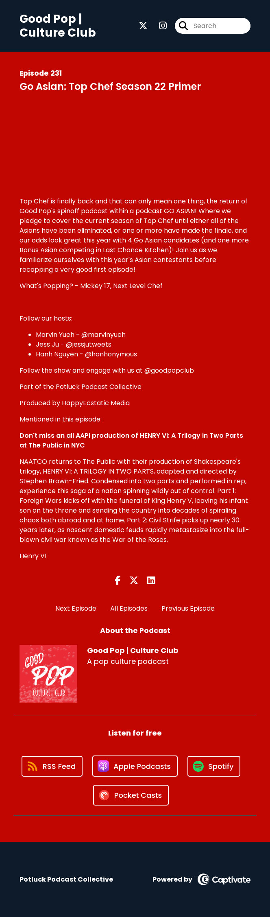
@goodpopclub (169, 370)
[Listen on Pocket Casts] (131, 795)
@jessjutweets (88, 344)
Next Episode (75, 608)
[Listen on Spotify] (213, 766)
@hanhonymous (111, 354)
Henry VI (33, 556)
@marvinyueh (103, 334)
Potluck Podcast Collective (99, 386)
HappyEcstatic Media (96, 403)
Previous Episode (188, 608)
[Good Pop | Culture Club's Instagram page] (158, 26)
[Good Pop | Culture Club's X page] (143, 26)
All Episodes (129, 608)
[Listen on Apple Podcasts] (135, 766)
